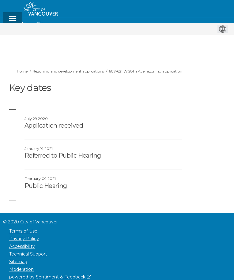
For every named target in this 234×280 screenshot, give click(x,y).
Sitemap (18, 261)
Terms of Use (23, 231)
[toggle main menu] (12, 21)
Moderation (21, 269)
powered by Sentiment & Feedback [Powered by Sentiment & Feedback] (50, 277)
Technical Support (28, 254)
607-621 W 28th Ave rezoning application (145, 71)
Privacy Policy (24, 238)
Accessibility (22, 246)
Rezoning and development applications (68, 71)
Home (22, 71)
